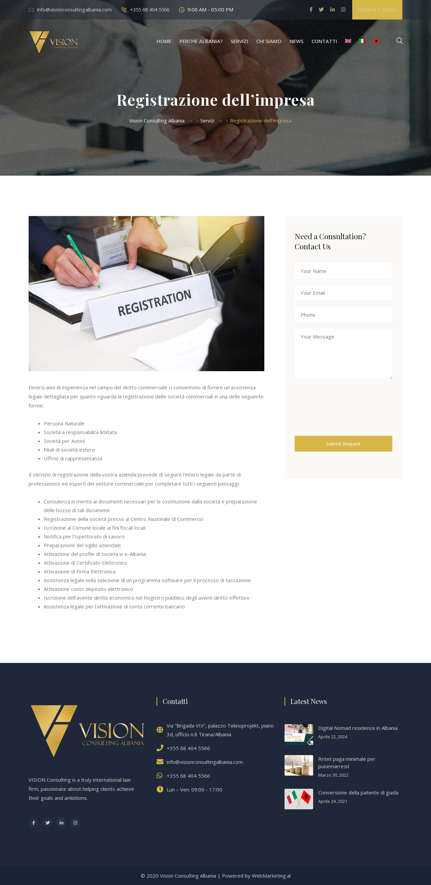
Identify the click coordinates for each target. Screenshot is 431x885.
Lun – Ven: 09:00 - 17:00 (194, 789)
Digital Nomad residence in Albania (358, 727)
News (296, 41)
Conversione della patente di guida (358, 792)
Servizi (239, 41)
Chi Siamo (268, 41)
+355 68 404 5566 (153, 9)
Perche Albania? (201, 41)
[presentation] (346, 413)
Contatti (324, 41)
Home (164, 41)
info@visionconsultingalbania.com (75, 9)
